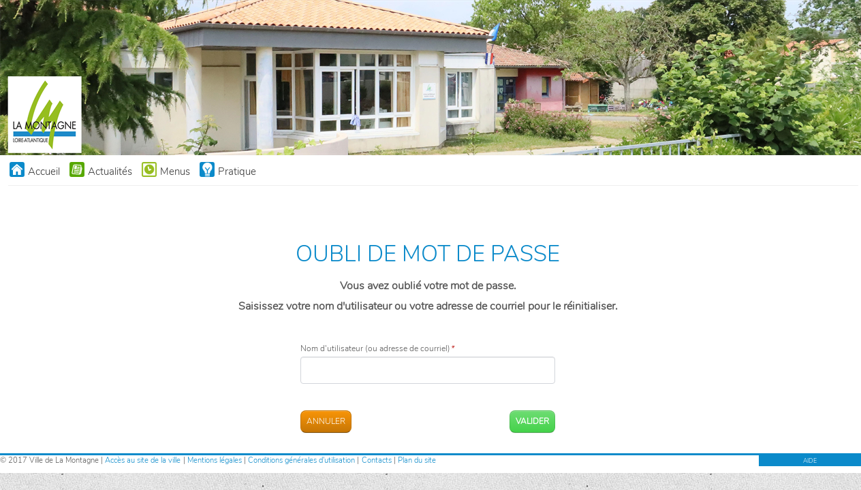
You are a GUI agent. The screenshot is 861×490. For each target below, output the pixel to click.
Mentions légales (214, 460)
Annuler (326, 421)
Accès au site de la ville (143, 460)
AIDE (810, 461)
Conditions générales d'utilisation (301, 460)
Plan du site (417, 460)
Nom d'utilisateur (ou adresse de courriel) (377, 349)
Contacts (377, 460)
